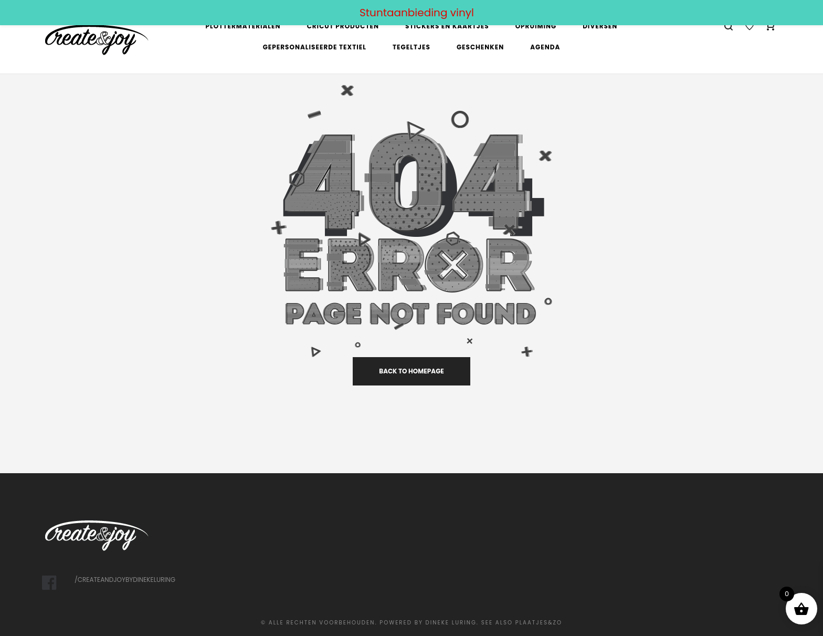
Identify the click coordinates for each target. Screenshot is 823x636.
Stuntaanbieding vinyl (417, 12)
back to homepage (411, 371)
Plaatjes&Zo (538, 623)
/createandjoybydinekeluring (125, 579)
